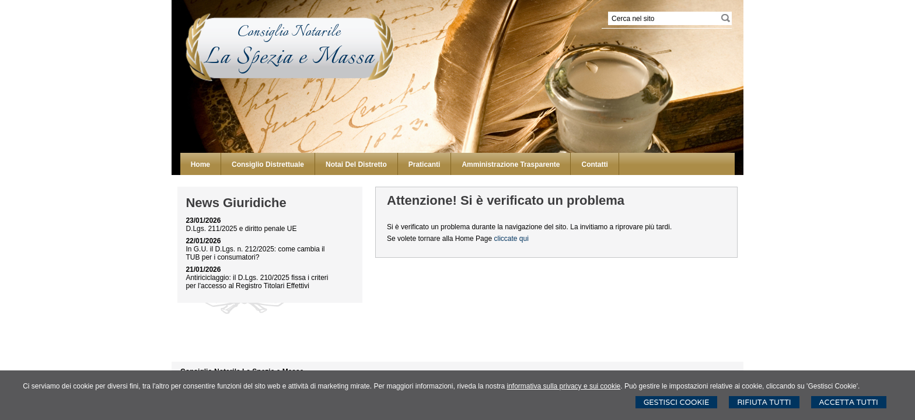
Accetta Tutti (848, 402)
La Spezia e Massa (289, 58)
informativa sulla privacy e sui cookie (564, 386)
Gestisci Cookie (677, 402)
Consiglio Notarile (289, 32)
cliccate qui (511, 239)
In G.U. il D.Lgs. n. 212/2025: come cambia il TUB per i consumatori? (255, 253)
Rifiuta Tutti (764, 402)
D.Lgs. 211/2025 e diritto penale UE (241, 229)
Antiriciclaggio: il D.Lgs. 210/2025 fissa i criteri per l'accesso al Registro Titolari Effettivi (257, 282)
